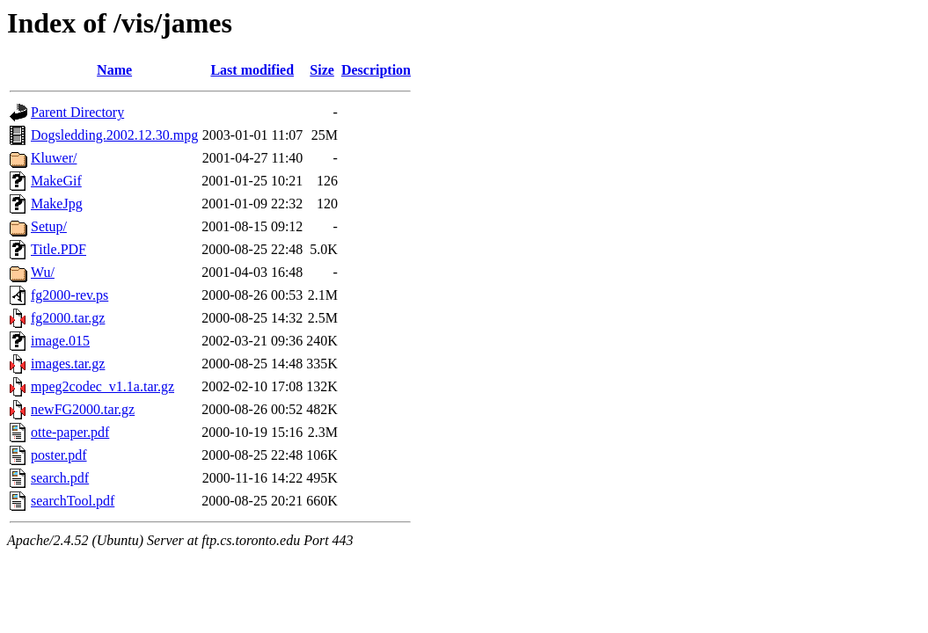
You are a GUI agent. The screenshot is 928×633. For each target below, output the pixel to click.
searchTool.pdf (72, 500)
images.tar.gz (68, 363)
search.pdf (60, 477)
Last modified (252, 69)
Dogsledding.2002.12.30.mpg (114, 134)
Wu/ (43, 272)
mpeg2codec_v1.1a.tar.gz (102, 386)
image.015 (60, 340)
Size (322, 69)
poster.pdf (59, 454)
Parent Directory (77, 112)
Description (376, 69)
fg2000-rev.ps (69, 294)
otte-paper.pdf (70, 432)
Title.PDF (58, 249)
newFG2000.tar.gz (83, 409)
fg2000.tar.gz (68, 317)
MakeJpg (57, 203)
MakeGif (56, 180)
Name (114, 69)
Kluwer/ (54, 157)
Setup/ (49, 226)
